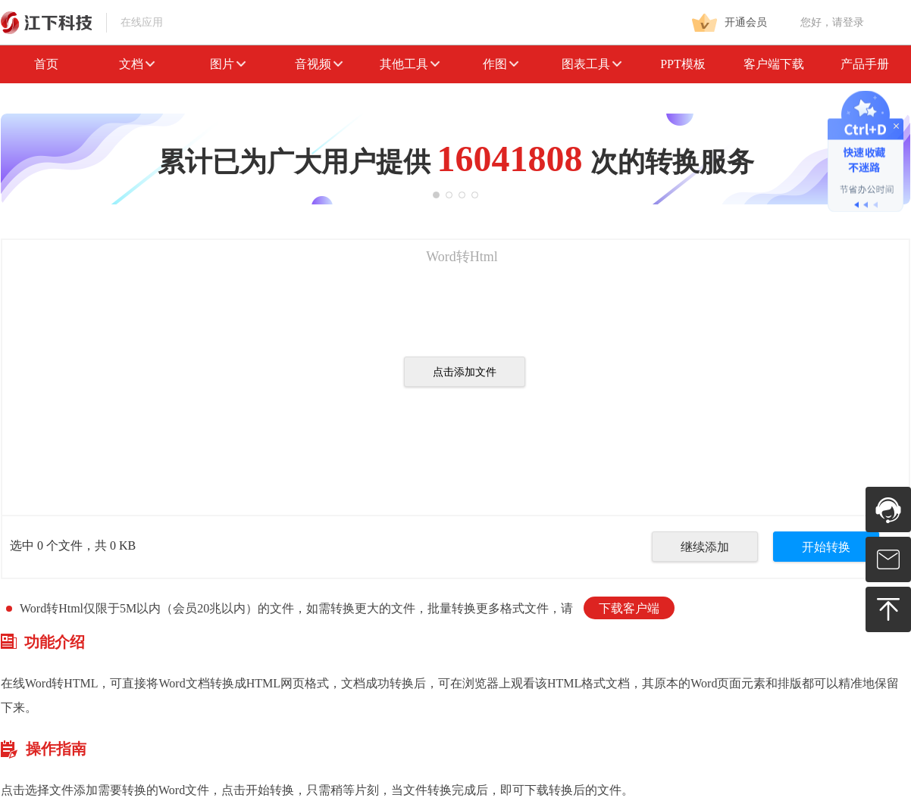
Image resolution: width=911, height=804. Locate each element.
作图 (501, 64)
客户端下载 (774, 64)
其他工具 (410, 64)
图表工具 (592, 64)
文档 (137, 64)
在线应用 (82, 22)
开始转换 (826, 547)
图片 (228, 64)
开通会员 (729, 23)
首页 (46, 64)
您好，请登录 (832, 22)
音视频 (319, 64)
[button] (436, 195)
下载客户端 (629, 608)
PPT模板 (683, 64)
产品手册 (865, 64)
